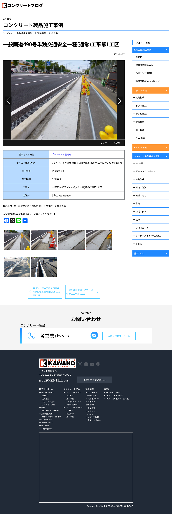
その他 (54, 33)
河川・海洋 (141, 187)
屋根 (43, 407)
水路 (138, 203)
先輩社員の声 (93, 398)
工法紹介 (70, 410)
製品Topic (139, 253)
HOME (146, 14)
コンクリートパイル (74, 407)
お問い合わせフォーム (95, 379)
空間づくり (46, 395)
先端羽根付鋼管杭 (144, 72)
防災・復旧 (141, 211)
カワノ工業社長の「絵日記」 (118, 398)
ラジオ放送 (141, 105)
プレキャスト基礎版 (61, 154)
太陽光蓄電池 (47, 413)
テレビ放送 (141, 113)
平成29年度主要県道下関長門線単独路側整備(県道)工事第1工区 (47, 292)
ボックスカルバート (145, 171)
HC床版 (139, 163)
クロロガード (142, 227)
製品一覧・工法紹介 (50, 410)
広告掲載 (140, 97)
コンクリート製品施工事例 (19, 33)
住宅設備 (45, 398)
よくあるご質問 (48, 404)
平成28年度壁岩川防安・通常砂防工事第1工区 (79, 291)
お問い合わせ (47, 428)
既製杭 (139, 56)
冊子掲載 (140, 129)
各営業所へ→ (55, 335)
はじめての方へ (48, 401)
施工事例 (45, 425)
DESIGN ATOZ (127, 506)
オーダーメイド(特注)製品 (148, 235)
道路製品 (41, 33)
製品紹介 (70, 395)
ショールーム (47, 419)
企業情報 (91, 408)
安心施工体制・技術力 (51, 416)
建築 (138, 219)
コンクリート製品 (73, 392)
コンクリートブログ (114, 395)
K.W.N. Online (140, 147)
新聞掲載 (140, 121)
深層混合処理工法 (144, 64)
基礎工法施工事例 (142, 49)
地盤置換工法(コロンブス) (148, 80)
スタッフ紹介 (47, 422)
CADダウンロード (73, 401)
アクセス (91, 411)
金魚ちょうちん (94, 420)
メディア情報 (140, 90)
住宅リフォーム (47, 392)
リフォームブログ (113, 392)
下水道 (139, 243)
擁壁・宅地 (141, 195)
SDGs (90, 414)
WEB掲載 (140, 137)
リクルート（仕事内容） (91, 394)
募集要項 (91, 401)
